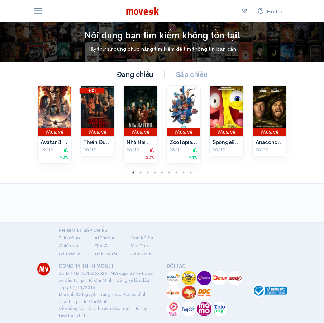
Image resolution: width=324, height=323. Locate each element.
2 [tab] (140, 172)
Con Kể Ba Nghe (144, 238)
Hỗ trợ (140, 308)
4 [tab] (154, 172)
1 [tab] (133, 172)
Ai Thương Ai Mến (108, 238)
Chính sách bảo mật (109, 308)
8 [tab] (183, 172)
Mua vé (54, 131)
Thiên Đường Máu (106, 142)
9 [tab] (190, 172)
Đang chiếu (134, 74)
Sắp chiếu (192, 74)
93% (64, 153)
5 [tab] (162, 172)
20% (150, 153)
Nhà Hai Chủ (142, 142)
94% (193, 153)
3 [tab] (147, 172)
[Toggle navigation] (38, 10)
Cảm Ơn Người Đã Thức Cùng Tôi (144, 254)
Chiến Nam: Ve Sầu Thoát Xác (72, 246)
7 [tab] (176, 172)
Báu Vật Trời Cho (72, 254)
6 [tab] (169, 172)
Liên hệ (66, 315)
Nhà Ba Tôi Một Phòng (108, 254)
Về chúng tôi (72, 308)
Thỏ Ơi (101, 246)
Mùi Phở (139, 246)
